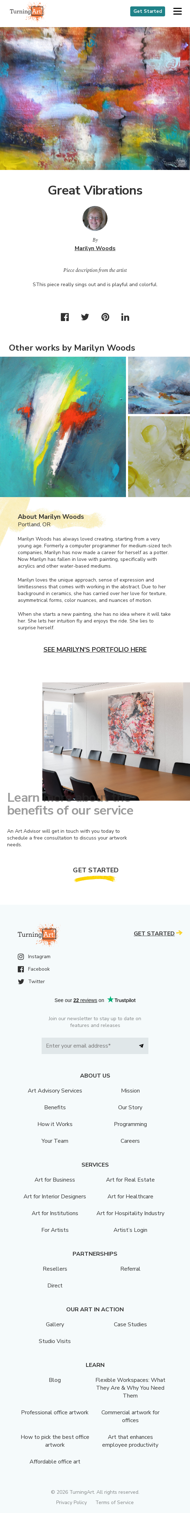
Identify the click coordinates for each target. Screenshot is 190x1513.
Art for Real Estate (130, 1180)
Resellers (55, 1269)
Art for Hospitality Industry (130, 1213)
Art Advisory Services (55, 1091)
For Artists (55, 1230)
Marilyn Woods (95, 248)
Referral (130, 1269)
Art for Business (55, 1180)
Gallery (55, 1324)
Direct (55, 1286)
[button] (177, 11)
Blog (55, 1380)
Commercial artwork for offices (130, 1416)
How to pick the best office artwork (55, 1441)
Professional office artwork (55, 1412)
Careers (130, 1141)
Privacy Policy (71, 1502)
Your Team (55, 1141)
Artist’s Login (130, 1230)
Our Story (130, 1107)
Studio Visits (55, 1341)
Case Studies (130, 1324)
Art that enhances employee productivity (130, 1441)
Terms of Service (114, 1502)
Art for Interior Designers (54, 1196)
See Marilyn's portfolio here (95, 649)
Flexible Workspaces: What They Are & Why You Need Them (130, 1388)
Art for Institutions (55, 1213)
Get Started (147, 11)
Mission (130, 1091)
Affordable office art (55, 1462)
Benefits (55, 1107)
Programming (130, 1124)
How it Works (55, 1124)
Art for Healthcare (130, 1196)
